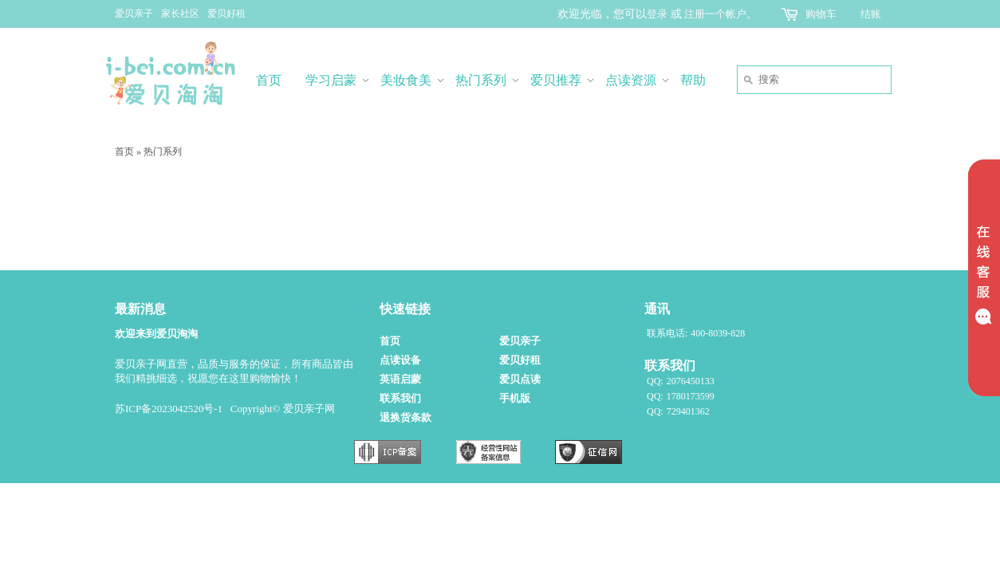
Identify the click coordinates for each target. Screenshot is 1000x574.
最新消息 (140, 309)
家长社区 (180, 13)
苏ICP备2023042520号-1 (168, 409)
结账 (870, 14)
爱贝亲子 (134, 13)
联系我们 (400, 398)
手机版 (514, 398)
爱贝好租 (226, 13)
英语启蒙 (400, 379)
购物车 (821, 14)
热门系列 (163, 151)
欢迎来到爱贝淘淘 (156, 334)
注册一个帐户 (715, 14)
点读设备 (400, 360)
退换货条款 (405, 417)
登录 (657, 14)
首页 (124, 151)
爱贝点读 (520, 379)
